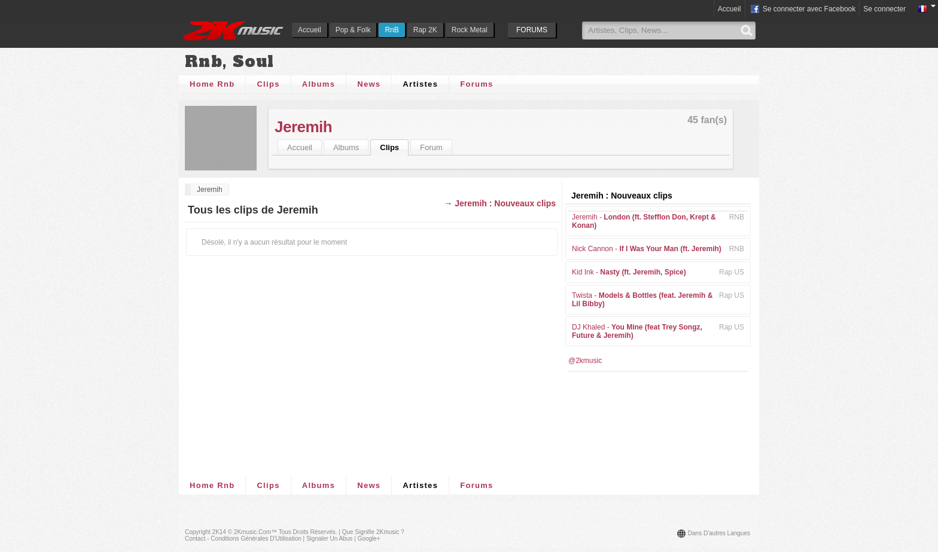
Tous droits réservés (307, 532)
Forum (431, 147)
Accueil (309, 30)
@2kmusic (585, 360)
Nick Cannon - (646, 249)
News (368, 84)
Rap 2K (425, 30)
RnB (391, 30)
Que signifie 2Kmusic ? (373, 532)
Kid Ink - (629, 272)
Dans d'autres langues (719, 533)
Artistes (420, 84)
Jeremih (303, 127)
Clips (268, 84)
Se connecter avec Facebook (802, 10)
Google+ (368, 538)
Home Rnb (212, 84)
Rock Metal (470, 30)
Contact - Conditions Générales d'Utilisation (243, 538)
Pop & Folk (353, 30)
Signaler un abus (329, 538)
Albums (318, 84)
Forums (476, 84)
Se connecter (884, 9)
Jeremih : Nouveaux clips (505, 203)
